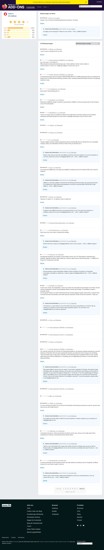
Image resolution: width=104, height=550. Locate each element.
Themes (39, 7)
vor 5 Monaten (58, 132)
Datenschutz (5, 537)
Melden (42, 23)
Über (28, 508)
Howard (52, 132)
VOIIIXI (51, 403)
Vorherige (58, 488)
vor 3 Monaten (58, 49)
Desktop (55, 508)
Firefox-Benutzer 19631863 (57, 327)
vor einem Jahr (62, 460)
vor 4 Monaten (69, 60)
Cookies (13, 537)
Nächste (81, 488)
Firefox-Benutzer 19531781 (57, 388)
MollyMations (53, 112)
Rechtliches (21, 537)
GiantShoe (52, 100)
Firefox (60, 2)
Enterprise (55, 514)
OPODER (52, 285)
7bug (51, 320)
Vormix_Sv (52, 254)
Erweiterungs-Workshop (35, 514)
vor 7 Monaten (60, 254)
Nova (51, 18)
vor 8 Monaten (57, 320)
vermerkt (15, 541)
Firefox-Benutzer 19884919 (57, 60)
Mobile (54, 511)
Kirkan (51, 197)
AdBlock (10, 14)
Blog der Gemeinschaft (34, 523)
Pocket (79, 520)
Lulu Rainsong (53, 89)
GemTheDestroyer (55, 230)
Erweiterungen (30, 7)
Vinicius (52, 342)
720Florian (52, 431)
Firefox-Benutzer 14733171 (57, 334)
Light (51, 167)
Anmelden (99, 2)
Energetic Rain (53, 460)
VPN (78, 511)
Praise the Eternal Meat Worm (58, 223)
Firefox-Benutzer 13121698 (57, 349)
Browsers (80, 508)
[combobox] (90, 6)
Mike (51, 396)
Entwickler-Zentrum (33, 517)
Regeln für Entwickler (34, 520)
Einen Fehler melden (33, 529)
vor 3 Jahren (56, 18)
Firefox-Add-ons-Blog (34, 511)
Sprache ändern (81, 541)
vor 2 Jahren (71, 29)
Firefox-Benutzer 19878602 (57, 74)
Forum (29, 526)
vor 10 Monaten (69, 388)
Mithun (51, 49)
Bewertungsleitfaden (34, 532)
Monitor (79, 517)
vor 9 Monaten (69, 349)
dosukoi (52, 125)
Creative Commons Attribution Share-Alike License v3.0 (54, 541)
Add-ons (30, 505)
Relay (79, 514)
